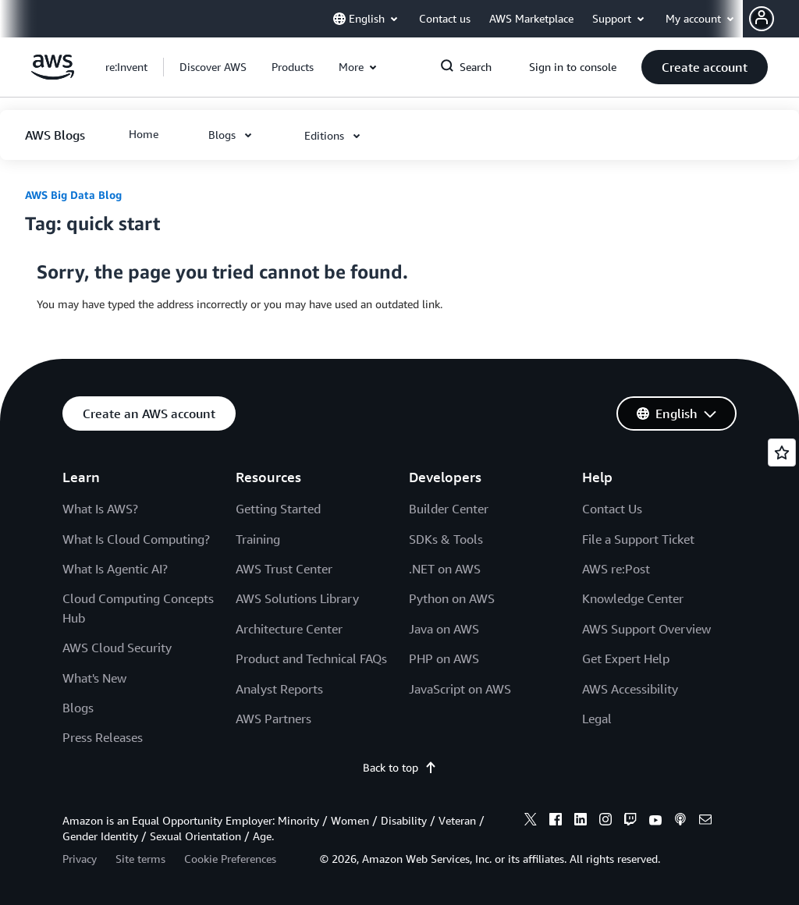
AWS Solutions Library (297, 598)
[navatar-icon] (761, 18)
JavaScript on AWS (460, 689)
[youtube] (655, 821)
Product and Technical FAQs (311, 658)
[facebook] (555, 821)
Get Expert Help (625, 658)
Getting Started (278, 508)
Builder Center (448, 508)
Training (258, 539)
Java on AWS (444, 629)
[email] (705, 821)
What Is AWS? (100, 508)
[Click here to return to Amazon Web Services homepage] (52, 75)
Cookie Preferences (230, 858)
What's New (94, 678)
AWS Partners (273, 718)
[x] (530, 821)
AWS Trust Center (284, 569)
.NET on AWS (445, 569)
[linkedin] (580, 821)
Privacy (79, 858)
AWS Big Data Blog (73, 194)
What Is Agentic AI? (115, 569)
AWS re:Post (616, 569)
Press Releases (102, 737)
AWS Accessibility (630, 689)
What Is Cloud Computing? (136, 539)
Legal (597, 718)
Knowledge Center (633, 598)
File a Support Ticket (638, 539)
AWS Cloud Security (117, 647)
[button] (774, 18)
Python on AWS (452, 598)
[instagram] (605, 821)
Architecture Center (289, 629)
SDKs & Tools (446, 539)
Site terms (140, 858)
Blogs (78, 707)
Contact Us (612, 508)
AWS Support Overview (646, 629)
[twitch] (630, 821)
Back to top (400, 767)
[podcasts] (680, 821)
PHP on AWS (444, 658)
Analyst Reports (279, 689)
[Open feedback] (782, 452)
